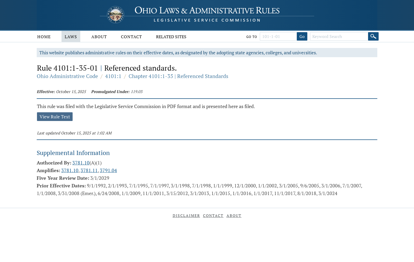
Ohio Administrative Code (67, 76)
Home (44, 37)
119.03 (136, 91)
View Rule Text (55, 117)
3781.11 (89, 170)
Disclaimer (186, 215)
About (99, 37)
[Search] (373, 36)
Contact (131, 37)
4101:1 (113, 76)
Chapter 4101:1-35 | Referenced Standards (178, 76)
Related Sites (171, 37)
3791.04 (108, 170)
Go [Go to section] (302, 36)
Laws (71, 37)
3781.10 (81, 162)
